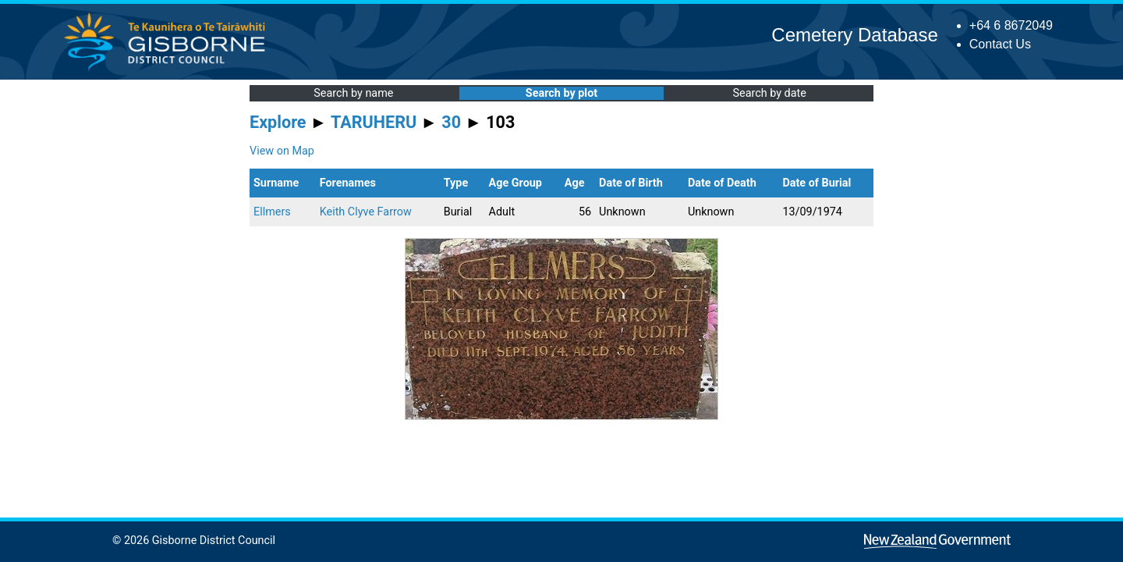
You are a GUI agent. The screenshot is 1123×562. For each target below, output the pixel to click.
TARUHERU (373, 122)
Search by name (353, 93)
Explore (278, 122)
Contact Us (1000, 44)
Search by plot (561, 93)
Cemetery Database (854, 34)
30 (451, 122)
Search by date (769, 93)
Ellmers (272, 212)
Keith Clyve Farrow (366, 212)
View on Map (282, 151)
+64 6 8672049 (1011, 25)
